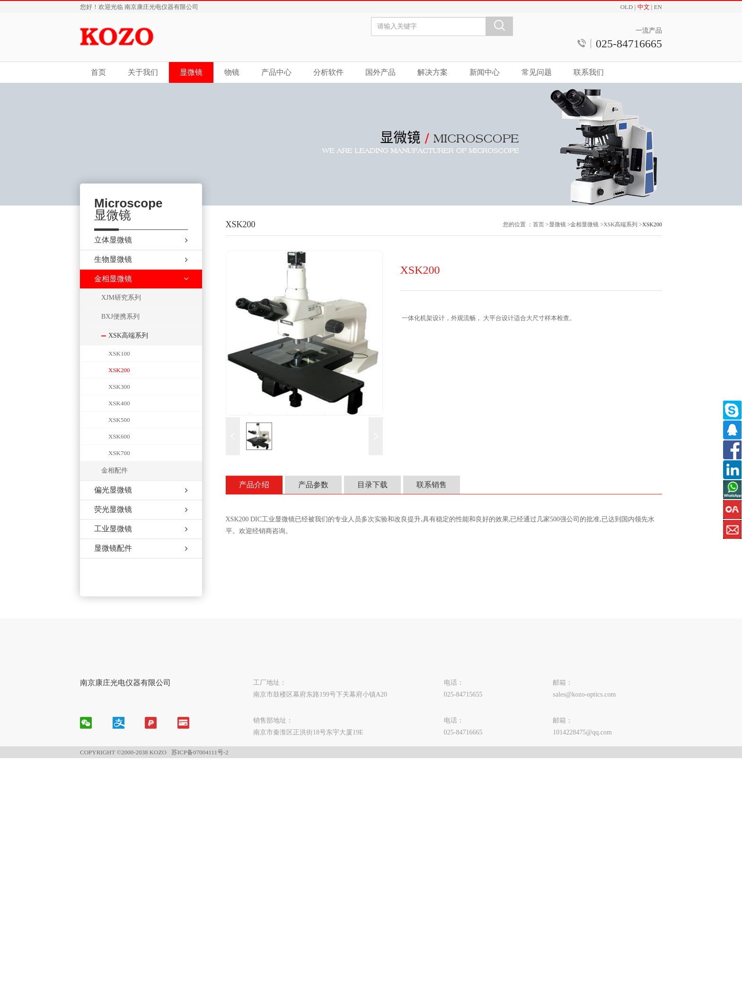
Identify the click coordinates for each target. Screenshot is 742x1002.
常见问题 (536, 72)
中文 (643, 6)
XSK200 (119, 387)
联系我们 (589, 72)
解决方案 (432, 72)
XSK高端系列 (620, 241)
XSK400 (119, 420)
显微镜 (191, 72)
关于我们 (143, 72)
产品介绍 (254, 501)
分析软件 (328, 72)
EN (658, 6)
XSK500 (119, 437)
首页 (98, 72)
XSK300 (119, 404)
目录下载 (372, 501)
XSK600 (119, 453)
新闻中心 (484, 72)
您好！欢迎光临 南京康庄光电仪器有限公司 (139, 6)
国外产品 (380, 72)
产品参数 (313, 501)
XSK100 (119, 371)
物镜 (231, 72)
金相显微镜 (584, 241)
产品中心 (276, 72)
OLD (626, 6)
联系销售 (431, 501)
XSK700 (119, 470)
